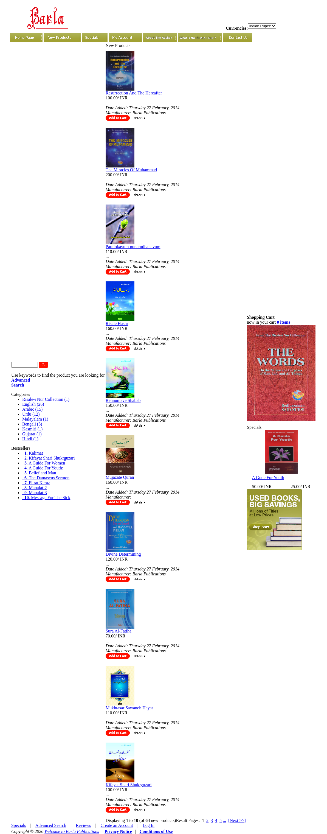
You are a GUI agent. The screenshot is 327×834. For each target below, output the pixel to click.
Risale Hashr (117, 323)
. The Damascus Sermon (45, 477)
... (224, 820)
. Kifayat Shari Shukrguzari (48, 458)
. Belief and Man (39, 473)
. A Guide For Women (43, 463)
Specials (18, 825)
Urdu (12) (31, 414)
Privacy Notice (118, 831)
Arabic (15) (32, 409)
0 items (283, 322)
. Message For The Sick (46, 497)
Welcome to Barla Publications (71, 831)
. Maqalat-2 (34, 487)
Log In (148, 825)
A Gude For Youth (268, 477)
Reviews (83, 825)
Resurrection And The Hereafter (134, 93)
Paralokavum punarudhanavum (133, 246)
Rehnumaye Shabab (123, 400)
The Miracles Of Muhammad (131, 169)
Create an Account (117, 825)
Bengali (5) (32, 424)
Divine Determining (123, 554)
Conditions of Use (156, 831)
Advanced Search (50, 825)
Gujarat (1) (32, 434)
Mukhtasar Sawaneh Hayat (129, 708)
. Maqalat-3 (34, 492)
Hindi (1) (30, 438)
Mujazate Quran (120, 477)
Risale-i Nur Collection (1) (45, 399)
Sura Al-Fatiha (118, 631)
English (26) (33, 404)
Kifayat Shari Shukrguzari (129, 784)
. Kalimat (32, 453)
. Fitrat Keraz (36, 482)
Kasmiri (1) (32, 429)
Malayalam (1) (35, 419)
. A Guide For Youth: (42, 468)
